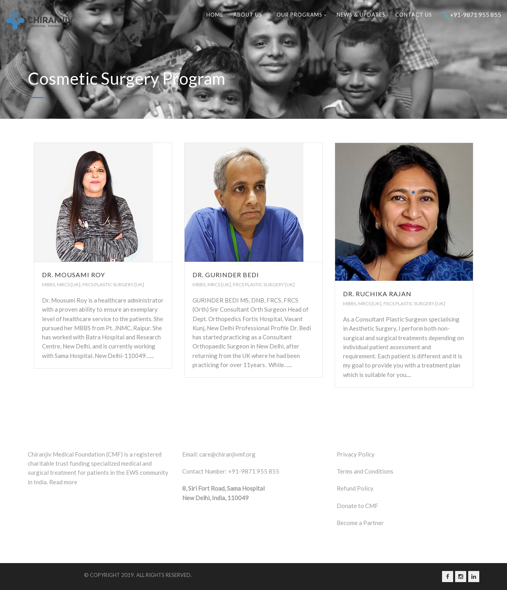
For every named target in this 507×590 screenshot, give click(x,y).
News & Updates (361, 14)
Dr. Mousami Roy (73, 274)
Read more (63, 481)
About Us (250, 14)
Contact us (413, 14)
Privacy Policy (356, 454)
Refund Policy (355, 488)
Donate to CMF (357, 505)
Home (214, 14)
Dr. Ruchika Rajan (377, 293)
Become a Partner (360, 522)
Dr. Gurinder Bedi (226, 274)
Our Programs (301, 14)
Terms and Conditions (365, 471)
